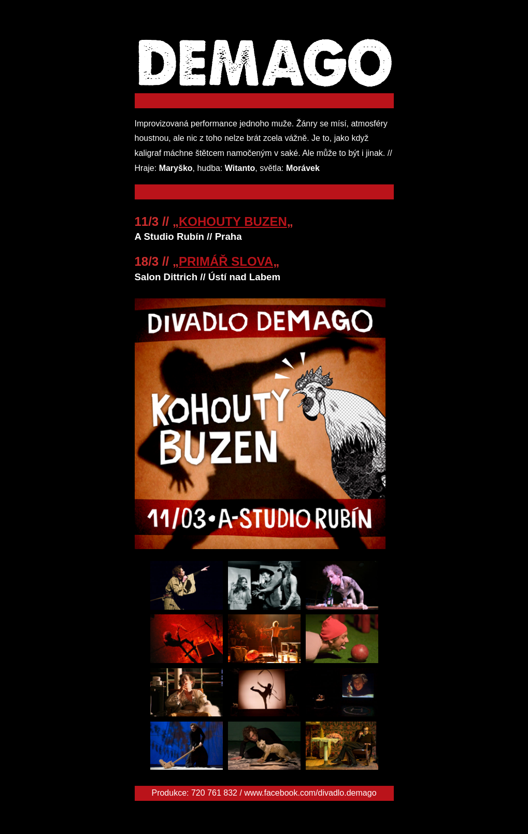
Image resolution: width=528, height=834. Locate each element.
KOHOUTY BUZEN (233, 221)
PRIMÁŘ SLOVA (226, 261)
